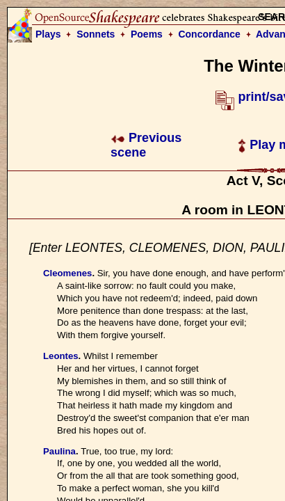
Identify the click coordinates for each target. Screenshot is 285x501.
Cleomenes (67, 273)
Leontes (61, 356)
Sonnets (95, 34)
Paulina (59, 451)
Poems (147, 34)
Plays (48, 34)
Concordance (209, 34)
